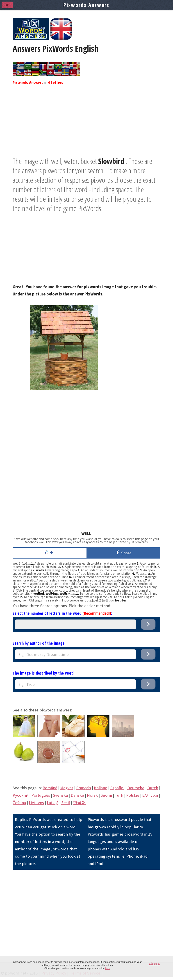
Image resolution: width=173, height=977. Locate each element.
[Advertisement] (86, 124)
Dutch (152, 787)
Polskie (132, 795)
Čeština (19, 802)
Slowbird (111, 161)
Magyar (66, 787)
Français (83, 787)
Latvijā (52, 802)
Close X (154, 963)
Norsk (92, 795)
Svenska (60, 795)
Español (117, 787)
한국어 (79, 802)
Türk (119, 795)
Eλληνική (150, 795)
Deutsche (135, 787)
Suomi (106, 795)
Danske (77, 795)
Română (50, 787)
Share (123, 552)
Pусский (20, 795)
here (107, 968)
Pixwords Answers (28, 82)
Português (40, 795)
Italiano (100, 787)
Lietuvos (36, 802)
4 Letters (55, 82)
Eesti (65, 802)
